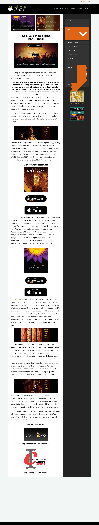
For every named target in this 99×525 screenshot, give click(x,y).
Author (69, 25)
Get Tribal (78, 51)
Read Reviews (78, 63)
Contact (69, 67)
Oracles (73, 8)
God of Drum (16, 299)
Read (61, 8)
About (80, 8)
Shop (67, 8)
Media (86, 8)
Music (68, 29)
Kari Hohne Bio (72, 21)
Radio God (15, 218)
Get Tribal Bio (78, 47)
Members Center (84, 1)
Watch (55, 8)
